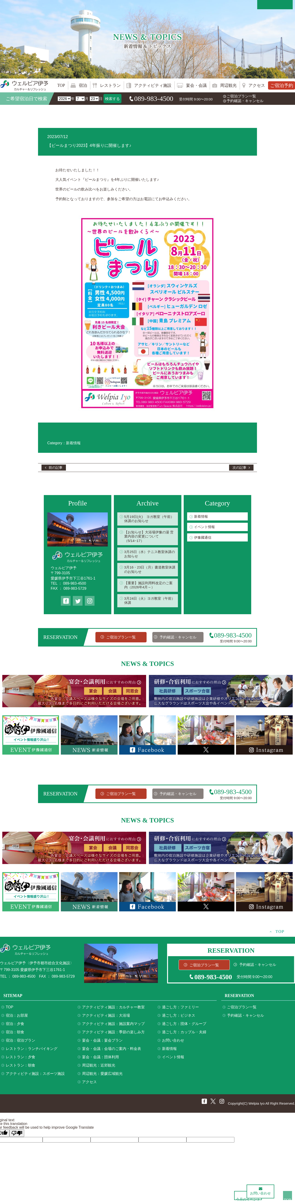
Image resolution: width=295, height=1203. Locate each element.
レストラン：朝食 (20, 1068)
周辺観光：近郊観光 (98, 1068)
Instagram (89, 601)
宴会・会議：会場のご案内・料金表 (111, 1051)
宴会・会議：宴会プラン (102, 1043)
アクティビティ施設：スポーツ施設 (35, 1076)
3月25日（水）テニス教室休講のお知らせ (149, 555)
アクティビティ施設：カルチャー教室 (113, 1009)
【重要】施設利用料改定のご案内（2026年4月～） (148, 587)
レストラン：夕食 (20, 1059)
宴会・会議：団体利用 (100, 1059)
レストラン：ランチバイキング (31, 1051)
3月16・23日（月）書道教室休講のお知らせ (149, 571)
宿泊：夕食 (15, 1026)
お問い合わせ (173, 1043)
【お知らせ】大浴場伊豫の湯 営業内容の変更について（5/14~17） (148, 537)
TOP (61, 85)
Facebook (66, 601)
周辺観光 (228, 85)
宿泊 (83, 85)
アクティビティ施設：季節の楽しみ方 (113, 1034)
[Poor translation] (16, 1135)
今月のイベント (230, 1193)
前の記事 (56, 468)
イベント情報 (205, 527)
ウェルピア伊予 (24, 85)
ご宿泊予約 (281, 85)
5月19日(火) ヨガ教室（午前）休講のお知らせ (147, 519)
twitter (78, 601)
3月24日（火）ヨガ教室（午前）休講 (147, 602)
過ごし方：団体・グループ (184, 1026)
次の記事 (239, 468)
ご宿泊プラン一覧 (241, 96)
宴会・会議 (196, 85)
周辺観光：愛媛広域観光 (102, 1076)
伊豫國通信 (203, 538)
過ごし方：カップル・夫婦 (184, 1034)
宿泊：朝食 (15, 1034)
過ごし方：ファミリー (180, 1009)
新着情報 (201, 517)
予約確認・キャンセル (245, 101)
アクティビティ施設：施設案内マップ (113, 1026)
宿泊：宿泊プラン (20, 1043)
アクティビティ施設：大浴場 (106, 1018)
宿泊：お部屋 (17, 1018)
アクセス (256, 85)
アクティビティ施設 (152, 85)
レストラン (110, 85)
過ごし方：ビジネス (178, 1018)
